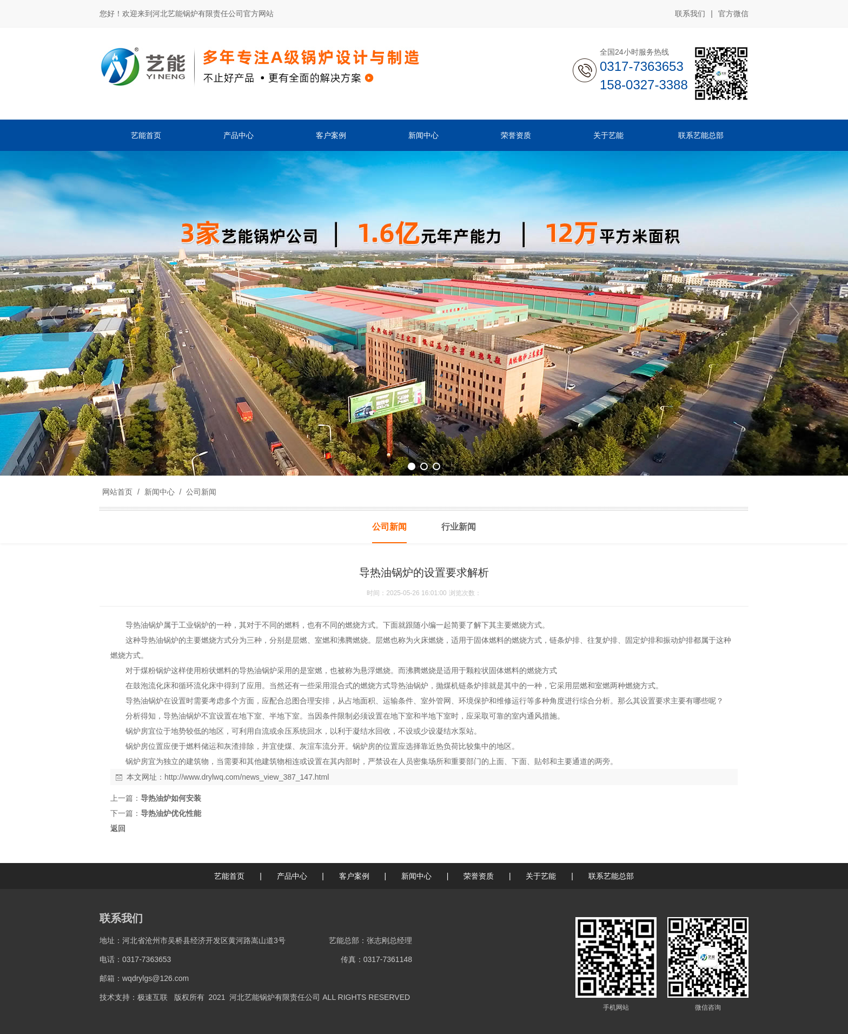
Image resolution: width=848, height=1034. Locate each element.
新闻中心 (159, 492)
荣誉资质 (478, 876)
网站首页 (117, 492)
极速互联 (152, 997)
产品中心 (292, 876)
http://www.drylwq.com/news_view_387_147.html (246, 777)
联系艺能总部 (611, 876)
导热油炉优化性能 (171, 813)
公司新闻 (200, 492)
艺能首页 (229, 876)
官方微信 (733, 14)
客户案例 (354, 876)
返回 (117, 828)
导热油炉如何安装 (171, 798)
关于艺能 (541, 876)
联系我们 (690, 13)
